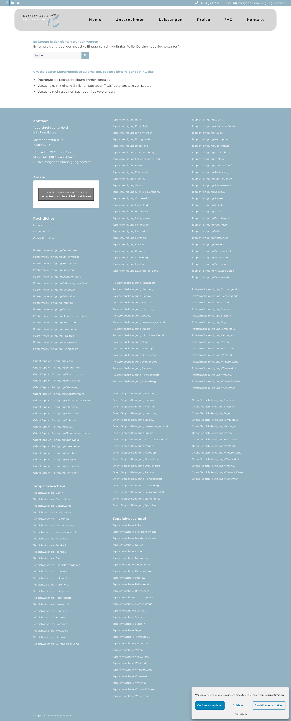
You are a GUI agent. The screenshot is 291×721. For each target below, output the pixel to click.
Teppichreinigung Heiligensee (131, 218)
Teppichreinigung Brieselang (130, 145)
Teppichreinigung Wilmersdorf (210, 257)
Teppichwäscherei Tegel (127, 630)
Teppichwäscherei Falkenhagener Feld (56, 532)
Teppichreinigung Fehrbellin (130, 172)
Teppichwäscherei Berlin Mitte (51, 499)
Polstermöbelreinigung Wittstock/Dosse (216, 381)
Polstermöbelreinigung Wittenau (212, 374)
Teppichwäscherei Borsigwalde (52, 512)
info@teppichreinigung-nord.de (261, 3)
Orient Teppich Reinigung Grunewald (56, 439)
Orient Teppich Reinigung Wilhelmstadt (216, 452)
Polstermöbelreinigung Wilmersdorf (214, 368)
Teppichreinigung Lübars (207, 119)
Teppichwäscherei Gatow (48, 558)
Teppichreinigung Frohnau (129, 178)
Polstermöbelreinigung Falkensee (54, 289)
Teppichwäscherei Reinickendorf (132, 584)
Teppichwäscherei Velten (128, 649)
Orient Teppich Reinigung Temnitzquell (216, 419)
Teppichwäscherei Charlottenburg (54, 525)
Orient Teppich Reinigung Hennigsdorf (57, 465)
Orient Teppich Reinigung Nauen (133, 445)
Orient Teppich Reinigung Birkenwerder (57, 374)
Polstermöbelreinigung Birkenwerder (56, 256)
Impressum (240, 713)
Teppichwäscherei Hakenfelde (51, 578)
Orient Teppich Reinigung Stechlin (213, 406)
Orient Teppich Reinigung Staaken (213, 400)
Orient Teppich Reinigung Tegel (211, 413)
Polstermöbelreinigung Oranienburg (135, 361)
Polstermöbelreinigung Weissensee (213, 348)
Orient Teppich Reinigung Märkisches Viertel (140, 439)
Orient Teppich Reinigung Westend (213, 445)
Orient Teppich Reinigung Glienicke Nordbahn (61, 433)
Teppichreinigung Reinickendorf (211, 165)
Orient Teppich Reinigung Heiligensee (56, 459)
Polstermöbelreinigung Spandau (212, 302)
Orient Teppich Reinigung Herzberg (134, 393)
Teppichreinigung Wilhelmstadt (211, 250)
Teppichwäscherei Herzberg (50, 610)
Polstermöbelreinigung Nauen (131, 341)
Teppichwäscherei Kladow (49, 617)
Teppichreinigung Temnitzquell (211, 218)
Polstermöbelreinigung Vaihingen (213, 335)
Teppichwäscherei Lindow (49, 637)
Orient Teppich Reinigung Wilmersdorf (215, 459)
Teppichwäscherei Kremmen (50, 623)
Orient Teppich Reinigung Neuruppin (135, 452)
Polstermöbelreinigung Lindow (132, 315)
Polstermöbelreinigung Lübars (131, 328)
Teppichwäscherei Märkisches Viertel (135, 531)
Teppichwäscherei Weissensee (131, 656)
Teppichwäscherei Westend (129, 663)
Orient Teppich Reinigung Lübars (133, 432)
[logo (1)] (41, 19)
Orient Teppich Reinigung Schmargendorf (138, 491)
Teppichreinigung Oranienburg (211, 152)
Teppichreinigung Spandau (208, 191)
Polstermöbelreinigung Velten (210, 341)
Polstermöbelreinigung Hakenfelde (55, 329)
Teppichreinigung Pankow (208, 158)
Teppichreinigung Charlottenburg (133, 152)
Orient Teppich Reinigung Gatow (53, 426)
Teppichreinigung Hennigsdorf (131, 224)
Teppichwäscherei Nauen (128, 544)
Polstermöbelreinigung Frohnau (53, 302)
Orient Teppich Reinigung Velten (212, 432)
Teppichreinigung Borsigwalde (131, 139)
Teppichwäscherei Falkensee (50, 538)
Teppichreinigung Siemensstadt (211, 185)
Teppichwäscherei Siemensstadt (132, 603)
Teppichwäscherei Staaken (129, 617)
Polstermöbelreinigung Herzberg (133, 289)
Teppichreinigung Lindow (128, 263)
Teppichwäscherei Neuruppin (131, 558)
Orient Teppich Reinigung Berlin (53, 360)
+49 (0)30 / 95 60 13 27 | (218, 3)
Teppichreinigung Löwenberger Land (135, 270)
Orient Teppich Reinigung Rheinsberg (136, 485)
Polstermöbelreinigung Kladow (132, 295)
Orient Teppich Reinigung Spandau (134, 505)
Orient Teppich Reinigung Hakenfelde (56, 446)
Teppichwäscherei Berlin (48, 492)
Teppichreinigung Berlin (128, 119)
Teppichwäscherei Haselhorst (51, 584)
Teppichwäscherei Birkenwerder (52, 505)
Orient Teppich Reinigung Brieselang (56, 387)
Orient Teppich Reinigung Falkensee (55, 406)
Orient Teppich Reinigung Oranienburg (137, 465)
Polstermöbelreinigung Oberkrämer (135, 354)
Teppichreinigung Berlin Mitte (131, 126)
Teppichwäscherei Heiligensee (51, 591)
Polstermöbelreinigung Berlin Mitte (55, 250)
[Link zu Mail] (18, 3)
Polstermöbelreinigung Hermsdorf (134, 282)
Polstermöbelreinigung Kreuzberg (134, 309)
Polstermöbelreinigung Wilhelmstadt (215, 361)
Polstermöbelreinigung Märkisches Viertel (138, 335)
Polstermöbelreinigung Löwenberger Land (139, 322)
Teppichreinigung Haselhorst (130, 211)
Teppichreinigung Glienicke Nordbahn (136, 191)
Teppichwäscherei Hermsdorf (51, 604)
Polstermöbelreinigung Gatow (51, 309)
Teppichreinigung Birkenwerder (132, 132)
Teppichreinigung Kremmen (130, 250)
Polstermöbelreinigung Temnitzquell (214, 328)
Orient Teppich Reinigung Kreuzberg (135, 413)
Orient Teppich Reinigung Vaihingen (214, 426)
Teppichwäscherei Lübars (128, 525)
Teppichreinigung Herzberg (130, 237)
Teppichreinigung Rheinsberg (210, 172)
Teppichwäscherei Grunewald (51, 571)
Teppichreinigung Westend (208, 244)
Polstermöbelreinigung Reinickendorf (136, 374)
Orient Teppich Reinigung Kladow (133, 400)
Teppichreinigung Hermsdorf (130, 231)
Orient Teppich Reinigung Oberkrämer (136, 459)
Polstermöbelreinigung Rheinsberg (134, 381)
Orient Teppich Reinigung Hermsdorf (55, 472)
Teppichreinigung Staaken (208, 198)
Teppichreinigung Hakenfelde (131, 204)
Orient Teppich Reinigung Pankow (134, 472)
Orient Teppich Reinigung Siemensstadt (137, 498)
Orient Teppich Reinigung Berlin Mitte (56, 367)
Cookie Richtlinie (43, 238)
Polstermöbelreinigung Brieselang (54, 269)
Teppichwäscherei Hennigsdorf (52, 597)
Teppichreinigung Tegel (206, 211)
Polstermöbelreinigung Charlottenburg (57, 276)
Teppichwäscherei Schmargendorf (133, 597)
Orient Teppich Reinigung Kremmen (135, 406)
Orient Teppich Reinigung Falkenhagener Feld (61, 400)
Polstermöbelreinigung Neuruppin (134, 348)
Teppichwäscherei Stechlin (129, 623)
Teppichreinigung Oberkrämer (210, 145)
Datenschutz (41, 231)
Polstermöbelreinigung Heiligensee (55, 342)
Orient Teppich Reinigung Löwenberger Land (140, 426)
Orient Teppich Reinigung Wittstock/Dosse (217, 472)
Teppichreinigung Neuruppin (210, 139)
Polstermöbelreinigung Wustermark (214, 387)
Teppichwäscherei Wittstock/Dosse (134, 689)
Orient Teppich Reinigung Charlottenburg (58, 393)
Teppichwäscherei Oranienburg (132, 571)
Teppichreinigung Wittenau (209, 263)
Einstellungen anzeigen (269, 705)
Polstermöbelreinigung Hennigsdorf (55, 348)
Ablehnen (238, 705)
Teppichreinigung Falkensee (130, 165)
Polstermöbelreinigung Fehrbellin (54, 296)
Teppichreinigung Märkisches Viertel (214, 126)
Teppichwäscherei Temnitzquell (132, 636)
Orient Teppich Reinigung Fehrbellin (55, 413)
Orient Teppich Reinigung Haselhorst (55, 452)
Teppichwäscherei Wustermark (131, 695)
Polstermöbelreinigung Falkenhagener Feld (60, 283)
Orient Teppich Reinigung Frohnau (54, 420)
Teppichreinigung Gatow (128, 185)
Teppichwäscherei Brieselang (51, 518)
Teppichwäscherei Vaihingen (130, 643)
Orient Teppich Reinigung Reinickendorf (137, 478)
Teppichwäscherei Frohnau (49, 551)
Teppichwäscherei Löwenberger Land (56, 643)
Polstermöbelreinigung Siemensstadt (215, 295)
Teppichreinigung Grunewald (131, 198)
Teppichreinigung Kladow (128, 244)
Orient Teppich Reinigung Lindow (133, 419)
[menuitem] (95, 19)
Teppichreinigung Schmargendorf (212, 178)
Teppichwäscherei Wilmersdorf (131, 676)
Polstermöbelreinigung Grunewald (54, 322)
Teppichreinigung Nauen (207, 132)
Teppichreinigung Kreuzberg (130, 257)
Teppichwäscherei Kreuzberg (50, 630)
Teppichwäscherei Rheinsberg (131, 590)
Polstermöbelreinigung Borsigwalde (55, 263)
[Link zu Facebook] (6, 3)
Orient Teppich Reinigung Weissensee (215, 439)
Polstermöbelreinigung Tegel (210, 322)
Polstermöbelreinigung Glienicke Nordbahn (60, 315)
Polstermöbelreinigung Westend (212, 354)
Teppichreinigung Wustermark (211, 277)
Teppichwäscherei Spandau (129, 610)
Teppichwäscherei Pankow (129, 577)
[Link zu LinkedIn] (12, 3)
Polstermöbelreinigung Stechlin (211, 315)
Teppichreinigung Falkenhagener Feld (136, 158)
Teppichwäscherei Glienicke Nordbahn (56, 564)
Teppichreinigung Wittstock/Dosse (213, 270)
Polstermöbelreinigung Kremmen (133, 302)
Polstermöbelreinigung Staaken (211, 309)
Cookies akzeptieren (210, 705)
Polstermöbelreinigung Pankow (132, 368)
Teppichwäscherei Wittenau (130, 682)
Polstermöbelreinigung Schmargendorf (216, 289)
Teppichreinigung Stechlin (208, 204)
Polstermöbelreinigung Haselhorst (54, 335)
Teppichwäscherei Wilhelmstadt (132, 669)
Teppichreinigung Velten (207, 231)
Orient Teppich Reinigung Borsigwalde (57, 380)
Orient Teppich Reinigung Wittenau (214, 465)
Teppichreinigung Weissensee (210, 237)
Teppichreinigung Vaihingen (209, 224)
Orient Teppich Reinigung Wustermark (215, 478)
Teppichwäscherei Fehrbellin (50, 545)
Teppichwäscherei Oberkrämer (131, 564)
